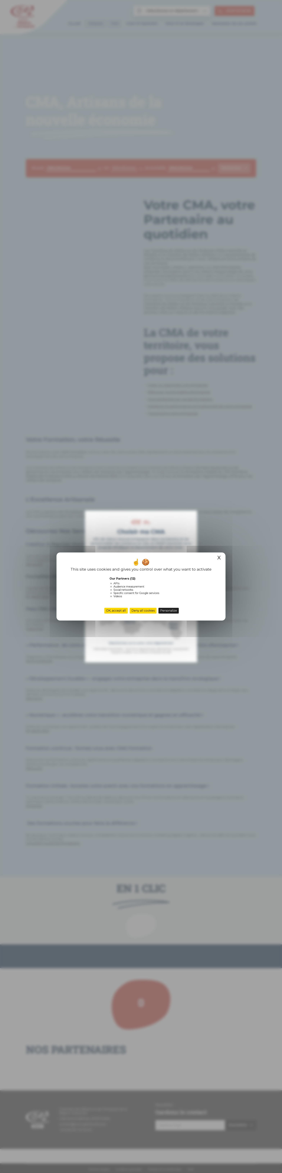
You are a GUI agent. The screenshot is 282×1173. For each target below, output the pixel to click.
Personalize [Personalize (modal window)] (168, 610)
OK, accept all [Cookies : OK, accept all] (116, 610)
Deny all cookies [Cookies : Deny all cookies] (143, 610)
